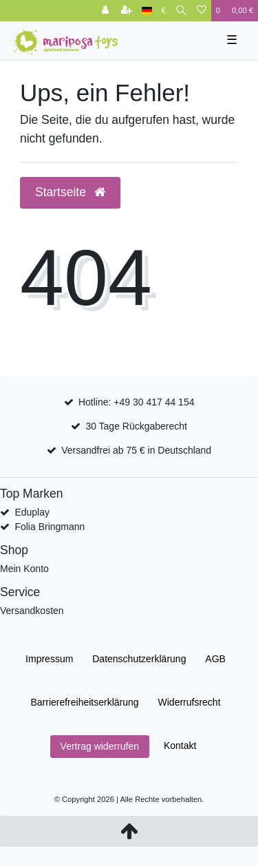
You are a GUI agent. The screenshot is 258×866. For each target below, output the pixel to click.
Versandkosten (32, 610)
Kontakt (180, 745)
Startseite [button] (70, 192)
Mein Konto (24, 568)
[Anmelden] (105, 10)
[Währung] (164, 10)
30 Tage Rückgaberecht (136, 426)
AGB (215, 658)
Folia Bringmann (49, 526)
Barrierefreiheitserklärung (84, 702)
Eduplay (32, 512)
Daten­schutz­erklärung (139, 658)
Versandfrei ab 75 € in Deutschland (136, 450)
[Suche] (181, 10)
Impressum (49, 658)
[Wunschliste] (201, 10)
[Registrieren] (126, 10)
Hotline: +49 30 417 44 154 (136, 402)
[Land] (147, 10)
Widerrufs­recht (189, 702)
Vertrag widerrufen (100, 746)
